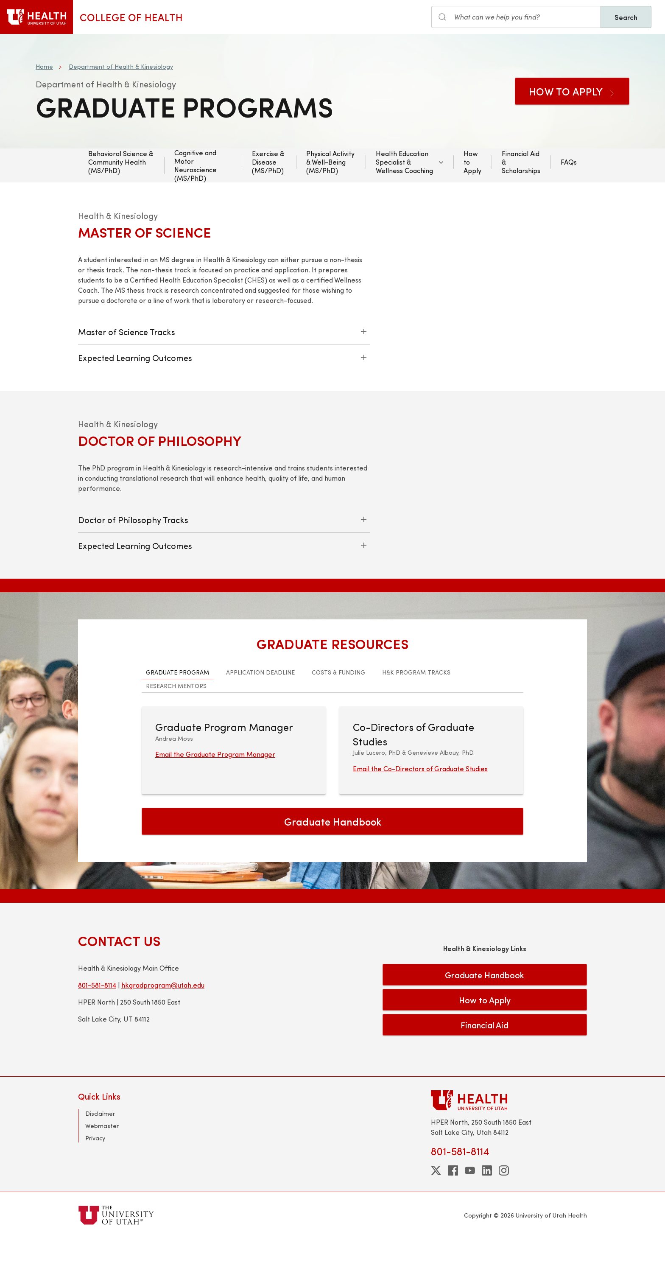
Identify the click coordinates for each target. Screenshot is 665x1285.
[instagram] (504, 1217)
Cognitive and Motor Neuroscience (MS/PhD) (195, 165)
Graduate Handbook (332, 867)
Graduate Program (177, 718)
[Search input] (516, 17)
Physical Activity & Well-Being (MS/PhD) (330, 162)
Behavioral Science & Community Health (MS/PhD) (120, 162)
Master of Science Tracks (126, 331)
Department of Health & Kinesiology (121, 66)
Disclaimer (100, 1160)
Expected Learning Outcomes (135, 357)
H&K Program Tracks (416, 718)
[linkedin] (487, 1217)
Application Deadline (260, 718)
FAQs (569, 161)
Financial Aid (485, 1071)
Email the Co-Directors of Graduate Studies (420, 814)
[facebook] (453, 1217)
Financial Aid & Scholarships (521, 162)
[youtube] (470, 1217)
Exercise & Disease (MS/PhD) (268, 162)
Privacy (95, 1184)
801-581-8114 (97, 1030)
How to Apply (572, 91)
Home (44, 66)
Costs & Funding (338, 718)
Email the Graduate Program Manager (215, 800)
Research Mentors (176, 732)
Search (626, 17)
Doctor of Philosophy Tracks (133, 532)
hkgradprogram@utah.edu (162, 1030)
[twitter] (436, 1217)
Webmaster (102, 1172)
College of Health (131, 17)
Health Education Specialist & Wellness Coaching (404, 162)
